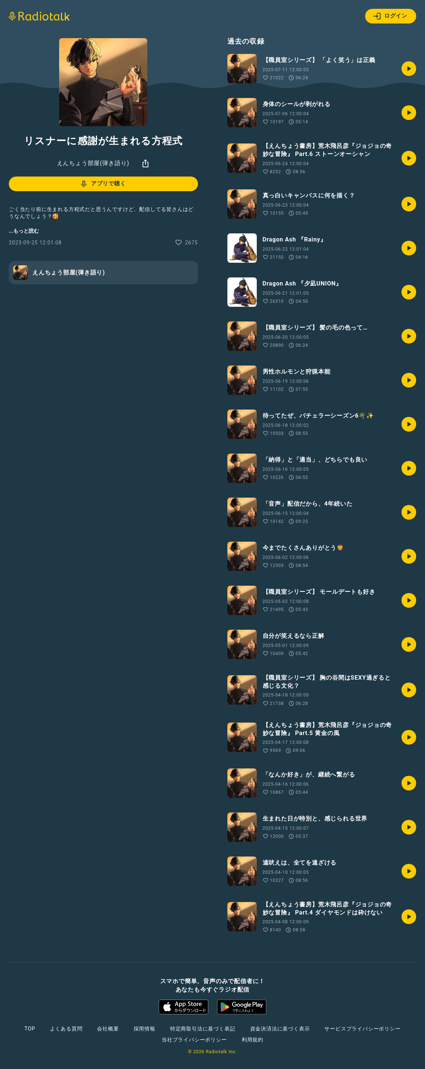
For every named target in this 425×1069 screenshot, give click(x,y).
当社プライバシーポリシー (194, 1040)
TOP (29, 1029)
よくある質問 (66, 1029)
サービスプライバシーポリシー (362, 1029)
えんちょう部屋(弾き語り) (93, 163)
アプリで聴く (102, 183)
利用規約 (252, 1040)
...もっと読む (24, 231)
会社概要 (108, 1029)
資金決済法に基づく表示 (280, 1029)
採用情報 (144, 1029)
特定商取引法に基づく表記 (202, 1029)
